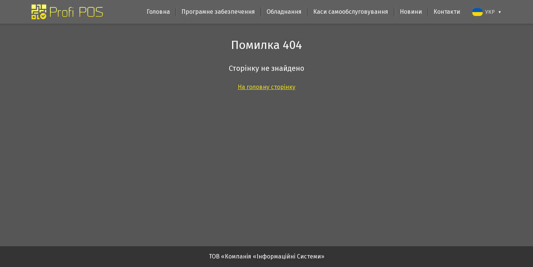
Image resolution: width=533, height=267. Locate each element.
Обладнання (284, 11)
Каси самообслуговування (350, 11)
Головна (158, 11)
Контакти (446, 11)
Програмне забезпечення (218, 11)
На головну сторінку (266, 86)
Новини (411, 11)
